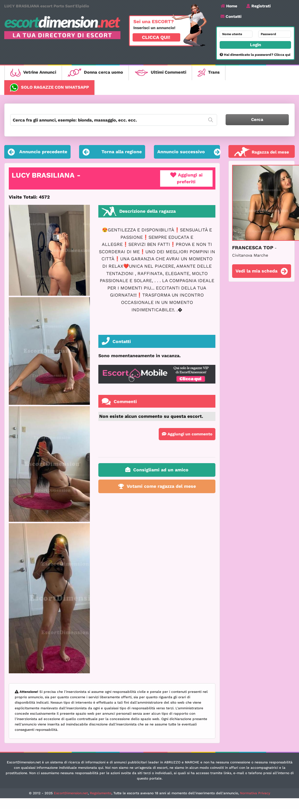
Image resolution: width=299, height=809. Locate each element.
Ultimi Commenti (160, 73)
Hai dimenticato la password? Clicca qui (255, 55)
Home (228, 6)
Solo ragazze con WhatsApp (49, 87)
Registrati (258, 6)
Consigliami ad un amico (156, 469)
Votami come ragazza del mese (157, 486)
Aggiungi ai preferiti (186, 178)
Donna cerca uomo (95, 73)
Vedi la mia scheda (262, 272)
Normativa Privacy (255, 793)
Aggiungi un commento (187, 434)
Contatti (230, 16)
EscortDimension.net (71, 793)
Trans (209, 73)
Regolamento (100, 793)
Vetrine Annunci (33, 73)
